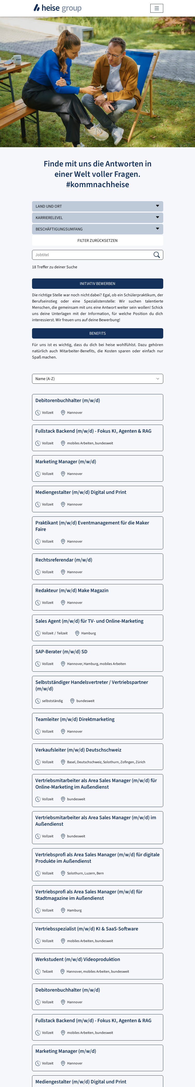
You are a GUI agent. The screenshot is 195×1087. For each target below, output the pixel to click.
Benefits (97, 333)
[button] (98, 206)
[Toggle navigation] (156, 8)
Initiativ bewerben (97, 283)
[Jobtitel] (97, 255)
